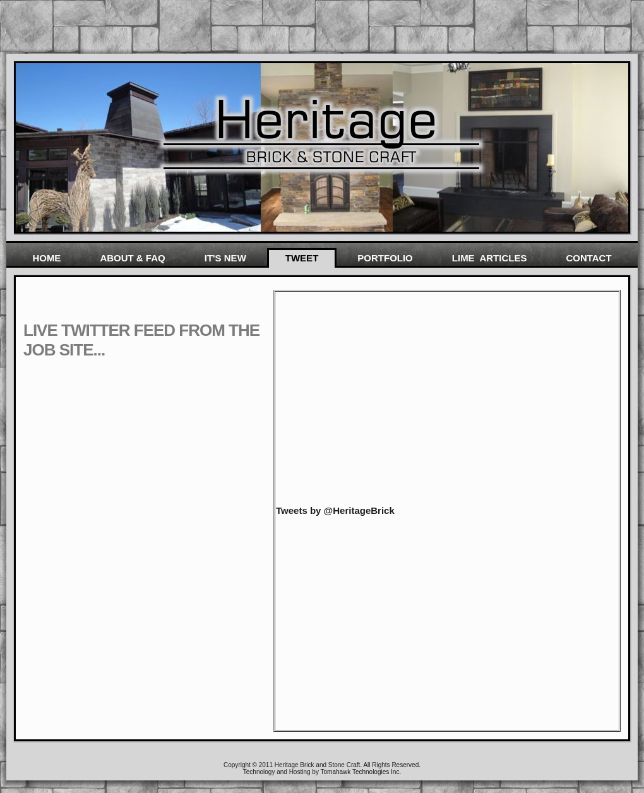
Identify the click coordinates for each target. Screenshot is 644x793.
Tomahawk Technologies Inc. (361, 771)
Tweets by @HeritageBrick (335, 510)
